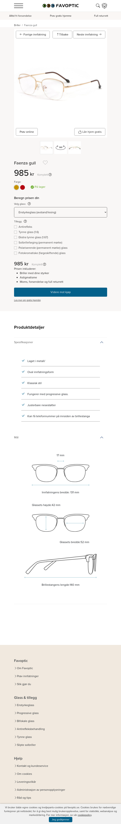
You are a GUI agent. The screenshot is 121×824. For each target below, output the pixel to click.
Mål (16, 437)
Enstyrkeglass (25, 705)
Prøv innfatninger (28, 676)
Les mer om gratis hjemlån (27, 300)
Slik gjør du (24, 684)
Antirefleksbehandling (31, 729)
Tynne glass (24, 737)
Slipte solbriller (26, 745)
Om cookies (24, 774)
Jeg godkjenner (60, 819)
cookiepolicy (84, 815)
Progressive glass (28, 713)
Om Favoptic (25, 668)
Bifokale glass (25, 721)
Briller (17, 25)
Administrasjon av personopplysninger (41, 790)
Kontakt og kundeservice (32, 766)
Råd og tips (24, 798)
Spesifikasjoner (23, 342)
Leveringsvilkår (26, 782)
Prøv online (27, 132)
